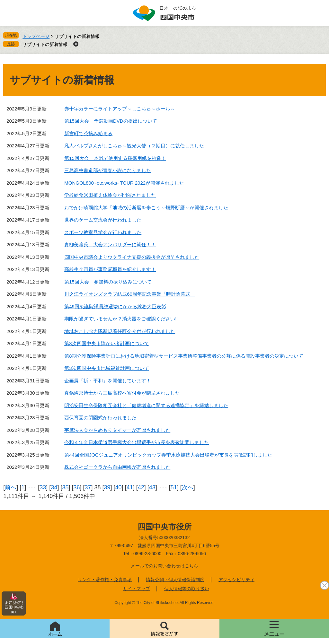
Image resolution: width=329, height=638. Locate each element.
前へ (10, 487)
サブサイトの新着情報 (44, 44)
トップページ (35, 36)
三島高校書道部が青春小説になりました (107, 170)
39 (107, 487)
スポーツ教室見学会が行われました (102, 232)
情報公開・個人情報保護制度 (175, 579)
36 (76, 487)
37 (87, 487)
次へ (187, 487)
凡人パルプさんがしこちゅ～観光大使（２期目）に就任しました (134, 145)
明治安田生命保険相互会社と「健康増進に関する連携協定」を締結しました (146, 405)
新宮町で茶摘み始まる (88, 133)
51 (174, 487)
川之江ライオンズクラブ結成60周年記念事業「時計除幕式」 (129, 294)
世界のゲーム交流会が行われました (102, 220)
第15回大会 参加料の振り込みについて (108, 281)
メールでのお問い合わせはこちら (164, 565)
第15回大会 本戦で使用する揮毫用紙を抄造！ (115, 158)
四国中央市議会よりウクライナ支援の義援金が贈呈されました (131, 257)
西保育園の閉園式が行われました (100, 417)
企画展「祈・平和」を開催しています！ (107, 380)
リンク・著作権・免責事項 (105, 579)
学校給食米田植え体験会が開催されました (110, 195)
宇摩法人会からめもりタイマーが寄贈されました (117, 430)
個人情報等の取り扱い (186, 588)
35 (65, 487)
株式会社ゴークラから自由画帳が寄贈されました (117, 467)
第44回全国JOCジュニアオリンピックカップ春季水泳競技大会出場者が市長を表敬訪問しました (168, 455)
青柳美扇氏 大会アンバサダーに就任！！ (110, 244)
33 (43, 487)
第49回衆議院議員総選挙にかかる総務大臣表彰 (115, 306)
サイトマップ (136, 588)
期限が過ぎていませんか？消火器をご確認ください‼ (121, 318)
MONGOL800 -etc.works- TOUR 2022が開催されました (124, 183)
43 (152, 487)
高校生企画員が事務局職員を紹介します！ (110, 269)
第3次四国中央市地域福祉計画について (106, 368)
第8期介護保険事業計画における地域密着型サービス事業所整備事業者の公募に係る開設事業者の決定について (183, 356)
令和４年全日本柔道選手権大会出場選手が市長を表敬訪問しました (136, 442)
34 (54, 487)
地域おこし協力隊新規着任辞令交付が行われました (119, 331)
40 (118, 487)
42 (141, 487)
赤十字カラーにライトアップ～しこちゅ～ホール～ (119, 108)
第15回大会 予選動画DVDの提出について (110, 121)
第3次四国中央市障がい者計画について (106, 343)
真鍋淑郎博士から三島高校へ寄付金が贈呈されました (122, 393)
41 (130, 487)
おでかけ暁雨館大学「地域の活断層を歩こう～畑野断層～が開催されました (146, 207)
